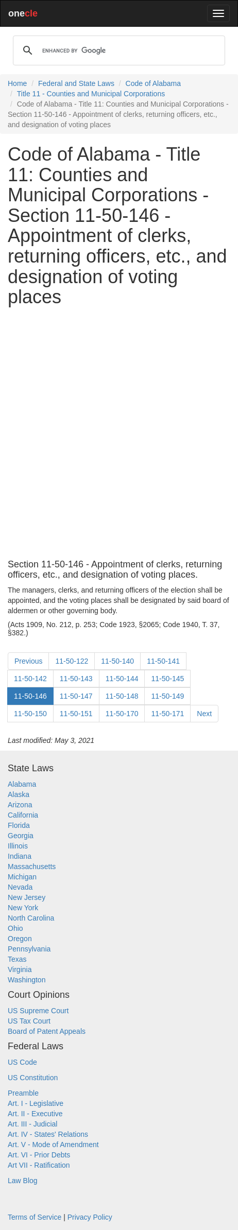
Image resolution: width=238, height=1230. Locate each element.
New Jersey (26, 897)
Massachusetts (32, 866)
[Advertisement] (119, 433)
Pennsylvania (29, 949)
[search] (117, 50)
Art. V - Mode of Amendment (53, 1144)
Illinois (18, 846)
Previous (28, 661)
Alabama (22, 784)
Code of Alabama (153, 83)
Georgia (20, 835)
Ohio (15, 928)
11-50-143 (76, 678)
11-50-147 (76, 696)
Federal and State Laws (76, 83)
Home (17, 83)
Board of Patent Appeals (47, 1031)
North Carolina (31, 918)
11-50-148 (122, 696)
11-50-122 (71, 661)
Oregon (20, 938)
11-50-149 (167, 696)
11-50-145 (167, 678)
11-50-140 (117, 661)
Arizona (20, 805)
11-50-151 (76, 713)
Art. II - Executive (35, 1114)
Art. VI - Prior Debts (39, 1155)
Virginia (19, 969)
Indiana (19, 856)
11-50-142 (30, 678)
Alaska (18, 794)
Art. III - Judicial (32, 1124)
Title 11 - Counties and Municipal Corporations (91, 94)
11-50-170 (122, 713)
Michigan (22, 877)
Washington (26, 980)
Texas (17, 959)
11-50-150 (30, 713)
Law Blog (23, 1180)
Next (204, 713)
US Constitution (33, 1077)
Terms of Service (34, 1217)
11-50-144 (122, 678)
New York (23, 908)
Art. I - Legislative (35, 1103)
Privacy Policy (89, 1217)
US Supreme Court (38, 1011)
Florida (19, 825)
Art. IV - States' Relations (48, 1134)
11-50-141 (163, 661)
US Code (22, 1062)
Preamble (23, 1093)
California (23, 815)
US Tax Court (29, 1021)
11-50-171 (167, 713)
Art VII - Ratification (39, 1165)
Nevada (20, 887)
